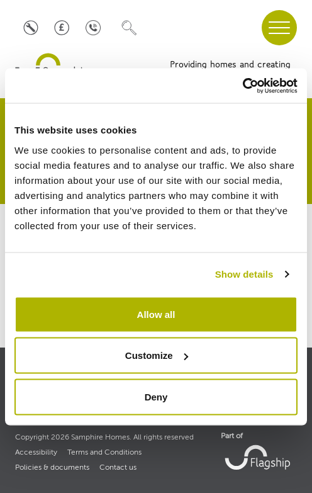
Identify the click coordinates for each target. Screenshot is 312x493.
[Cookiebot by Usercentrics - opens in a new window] (242, 85)
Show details (244, 274)
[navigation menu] (279, 27)
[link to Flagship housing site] (259, 456)
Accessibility (36, 452)
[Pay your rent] (62, 28)
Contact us (117, 468)
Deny (156, 396)
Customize (156, 355)
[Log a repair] (30, 28)
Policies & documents (52, 468)
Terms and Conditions (104, 452)
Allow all (156, 314)
